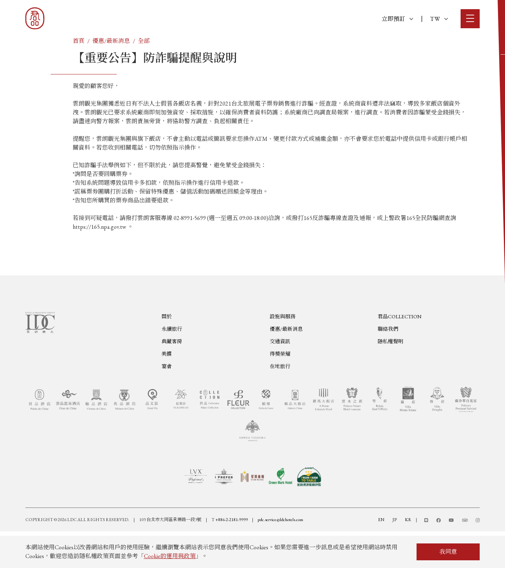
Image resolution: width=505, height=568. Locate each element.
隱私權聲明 (390, 373)
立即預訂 (397, 19)
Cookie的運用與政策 (170, 556)
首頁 (78, 41)
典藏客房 (171, 373)
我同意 (448, 552)
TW (439, 19)
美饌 (166, 386)
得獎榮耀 (280, 386)
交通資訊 (280, 373)
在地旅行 (280, 398)
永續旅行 (171, 361)
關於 (166, 348)
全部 (144, 41)
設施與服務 (282, 348)
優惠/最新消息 (111, 41)
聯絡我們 (388, 361)
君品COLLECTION (399, 348)
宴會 (166, 398)
